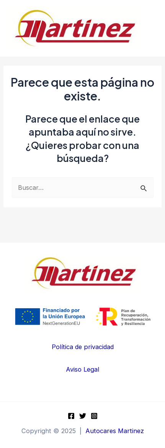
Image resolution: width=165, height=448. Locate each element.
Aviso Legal (82, 369)
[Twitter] (82, 415)
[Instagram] (94, 415)
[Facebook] (71, 415)
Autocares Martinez (114, 431)
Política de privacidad (83, 347)
